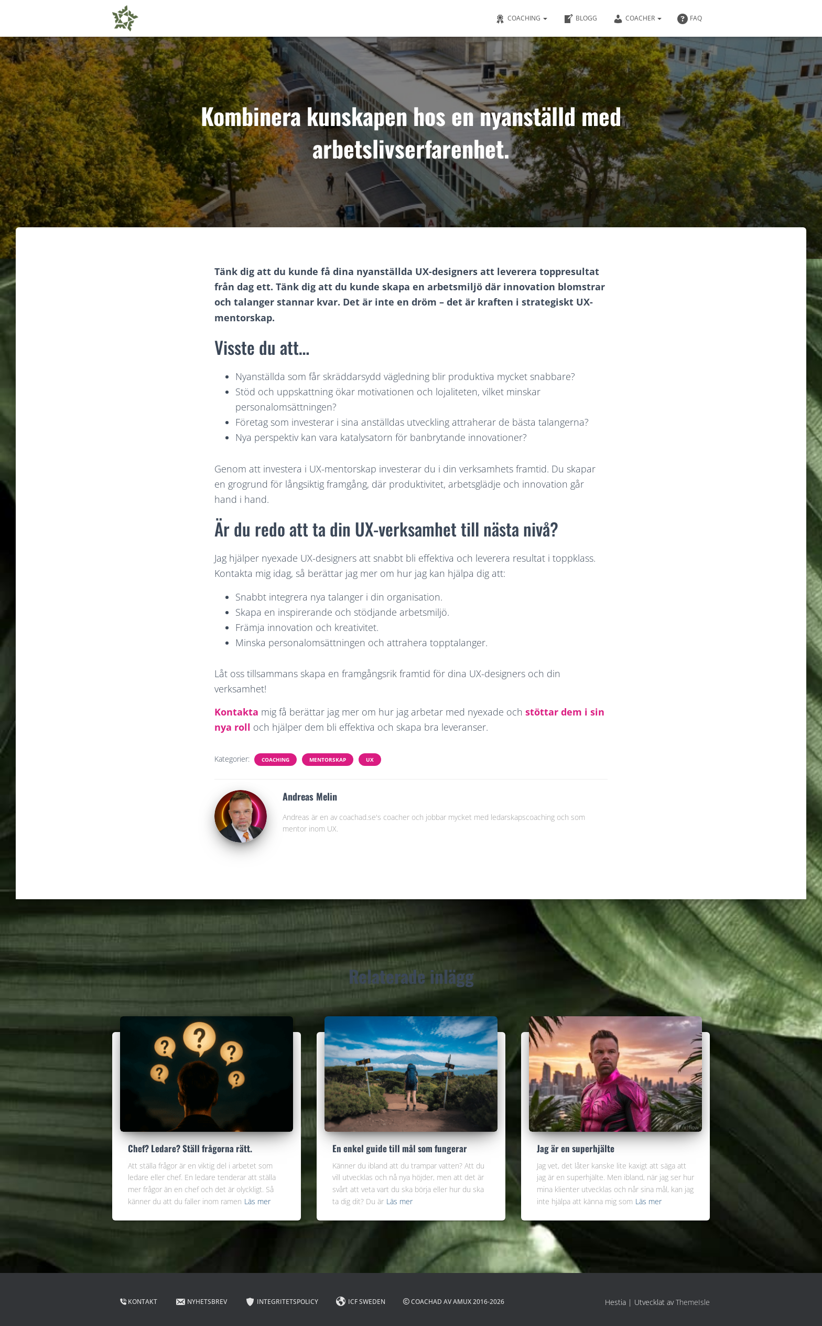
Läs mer (257, 1201)
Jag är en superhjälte (575, 1148)
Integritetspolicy (281, 1302)
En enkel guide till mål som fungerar (399, 1148)
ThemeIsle (693, 1302)
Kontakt (138, 1301)
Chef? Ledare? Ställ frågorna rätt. (190, 1148)
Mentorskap (327, 759)
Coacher (637, 19)
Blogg (580, 19)
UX (370, 759)
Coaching (521, 19)
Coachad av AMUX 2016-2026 (453, 1301)
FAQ (689, 19)
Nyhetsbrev (201, 1302)
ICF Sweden (360, 1302)
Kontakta (236, 712)
